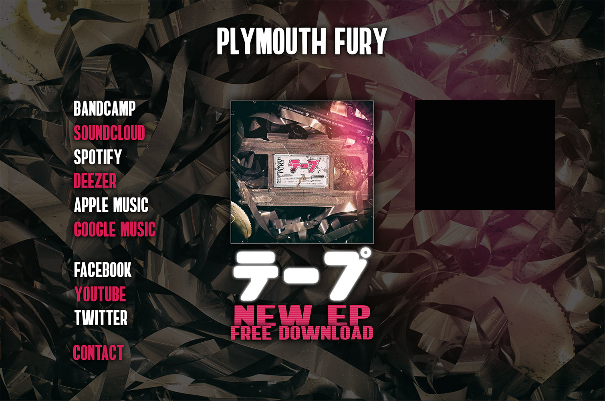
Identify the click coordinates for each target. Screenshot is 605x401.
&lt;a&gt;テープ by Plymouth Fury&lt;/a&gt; (485, 155)
